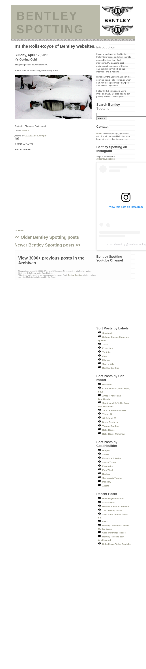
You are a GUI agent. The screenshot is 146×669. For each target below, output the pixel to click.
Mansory (106, 482)
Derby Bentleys (110, 422)
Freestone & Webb (111, 458)
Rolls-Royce (108, 430)
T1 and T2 (107, 414)
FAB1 (105, 521)
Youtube (106, 352)
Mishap (106, 360)
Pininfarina (107, 466)
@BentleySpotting (105, 159)
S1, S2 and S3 (109, 418)
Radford (106, 474)
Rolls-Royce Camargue (113, 434)
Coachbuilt (107, 333)
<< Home (19, 230)
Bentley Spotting (110, 368)
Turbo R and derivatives (114, 410)
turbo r (25, 130)
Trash (105, 344)
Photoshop (107, 348)
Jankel (105, 454)
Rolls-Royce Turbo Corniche (116, 544)
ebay (104, 356)
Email (99, 133)
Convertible (108, 364)
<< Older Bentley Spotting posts (47, 237)
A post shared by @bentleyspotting (126, 244)
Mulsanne (107, 384)
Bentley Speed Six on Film (115, 506)
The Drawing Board (112, 510)
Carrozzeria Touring (112, 478)
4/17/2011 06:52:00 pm (35, 135)
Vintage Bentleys (110, 426)
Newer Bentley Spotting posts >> (48, 245)
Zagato (105, 485)
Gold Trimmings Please (114, 532)
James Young (109, 462)
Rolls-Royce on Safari (113, 498)
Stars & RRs (108, 502)
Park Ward (107, 470)
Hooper (106, 450)
